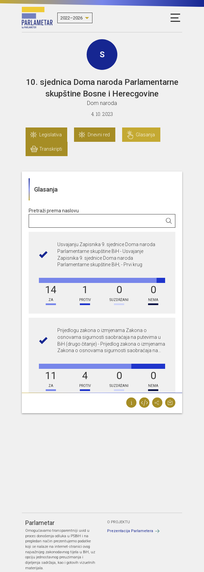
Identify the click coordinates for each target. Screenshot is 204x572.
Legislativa (50, 134)
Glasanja (145, 134)
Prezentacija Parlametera (130, 531)
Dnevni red (99, 134)
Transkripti (50, 149)
